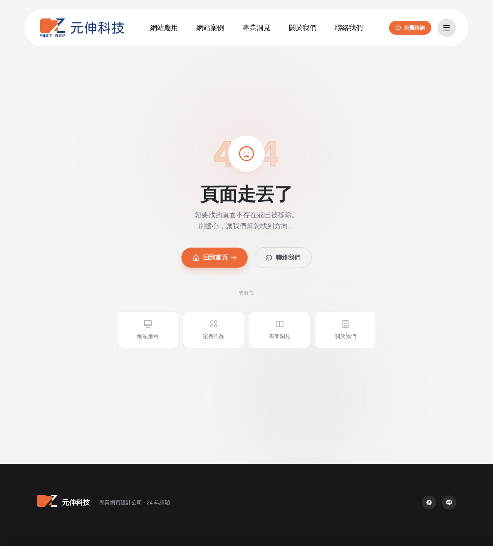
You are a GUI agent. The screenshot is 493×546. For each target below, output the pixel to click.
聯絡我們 (282, 257)
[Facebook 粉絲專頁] (429, 502)
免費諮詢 (410, 28)
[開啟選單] (447, 27)
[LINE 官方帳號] (449, 502)
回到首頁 (214, 257)
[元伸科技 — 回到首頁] (82, 27)
